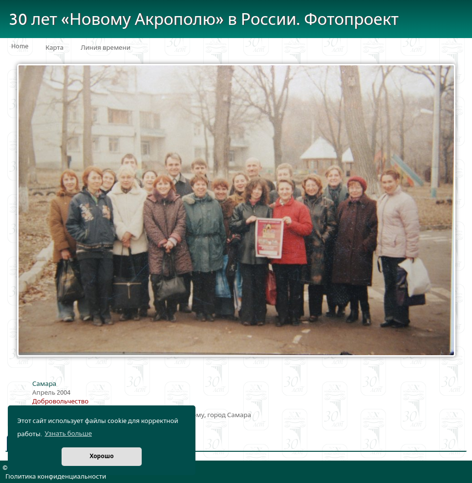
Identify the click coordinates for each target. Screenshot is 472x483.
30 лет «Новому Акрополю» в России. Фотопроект (204, 19)
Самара (44, 384)
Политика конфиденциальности (55, 476)
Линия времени (105, 47)
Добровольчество (60, 401)
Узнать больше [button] (68, 433)
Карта (54, 47)
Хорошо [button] (101, 456)
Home (19, 46)
